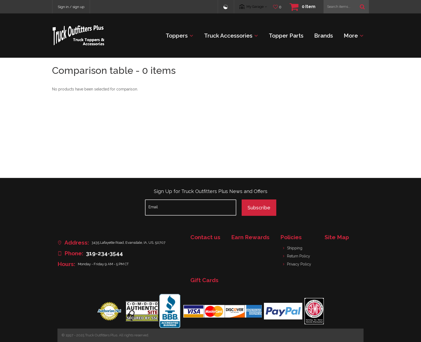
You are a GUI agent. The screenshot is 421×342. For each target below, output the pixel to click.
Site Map (337, 237)
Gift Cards (204, 280)
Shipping (294, 248)
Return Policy (298, 256)
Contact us (205, 237)
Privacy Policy (299, 264)
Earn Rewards (250, 237)
